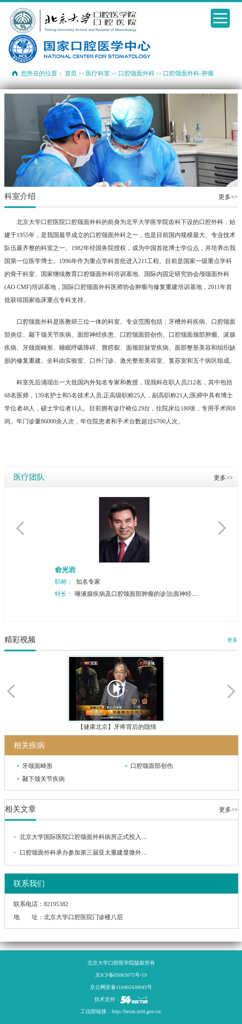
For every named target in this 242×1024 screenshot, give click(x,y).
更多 (232, 640)
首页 (71, 73)
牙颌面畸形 (37, 766)
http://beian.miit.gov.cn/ (137, 1011)
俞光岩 (65, 569)
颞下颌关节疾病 (43, 779)
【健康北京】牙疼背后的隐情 (116, 727)
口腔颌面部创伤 (151, 766)
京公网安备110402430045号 (121, 987)
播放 (116, 689)
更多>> (228, 197)
